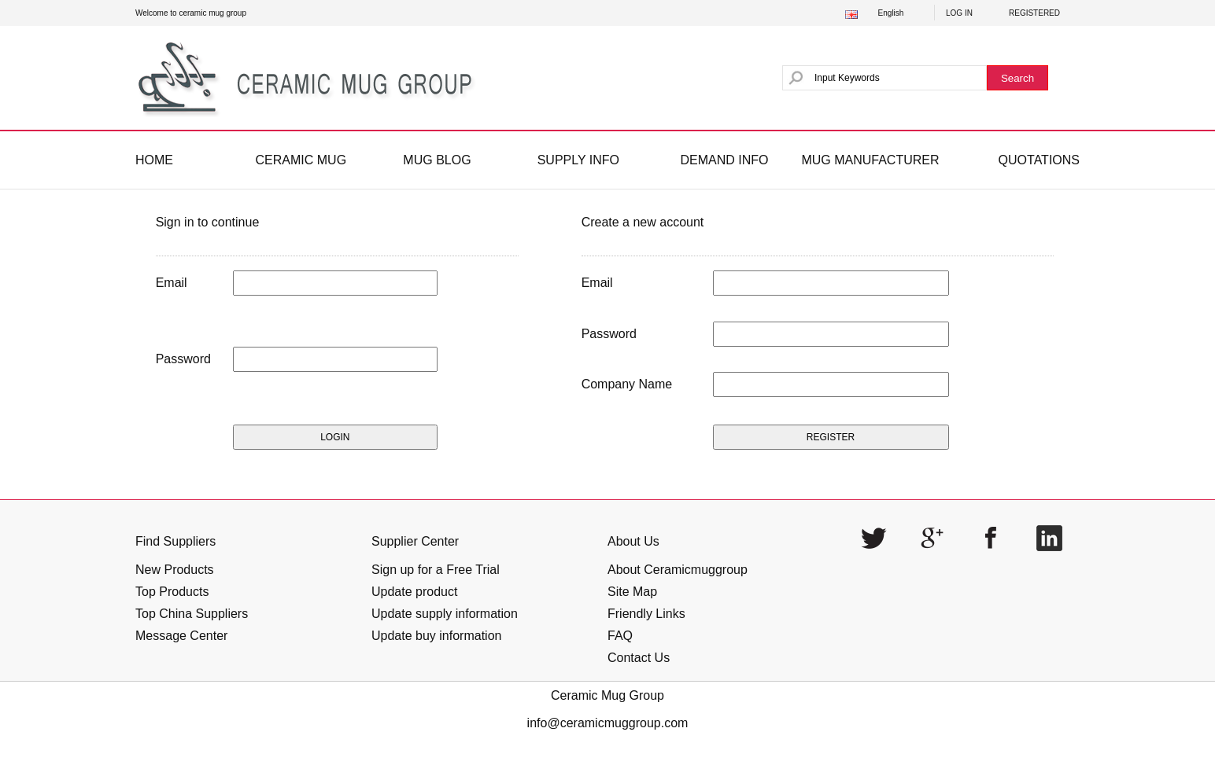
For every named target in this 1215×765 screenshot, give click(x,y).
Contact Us (639, 657)
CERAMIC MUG (301, 160)
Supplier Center (415, 541)
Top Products (172, 591)
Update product (414, 591)
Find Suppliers (175, 541)
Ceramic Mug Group (607, 695)
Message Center (181, 635)
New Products (174, 569)
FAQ (620, 635)
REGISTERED (1034, 13)
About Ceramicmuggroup (678, 569)
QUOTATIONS (1039, 160)
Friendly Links (646, 613)
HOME (154, 160)
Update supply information (444, 613)
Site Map (632, 591)
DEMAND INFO (724, 160)
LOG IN (959, 13)
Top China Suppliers (191, 613)
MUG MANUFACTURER (870, 160)
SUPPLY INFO (578, 160)
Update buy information (436, 635)
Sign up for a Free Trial (435, 569)
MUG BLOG (437, 160)
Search (1017, 78)
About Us (633, 541)
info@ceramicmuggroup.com (608, 723)
